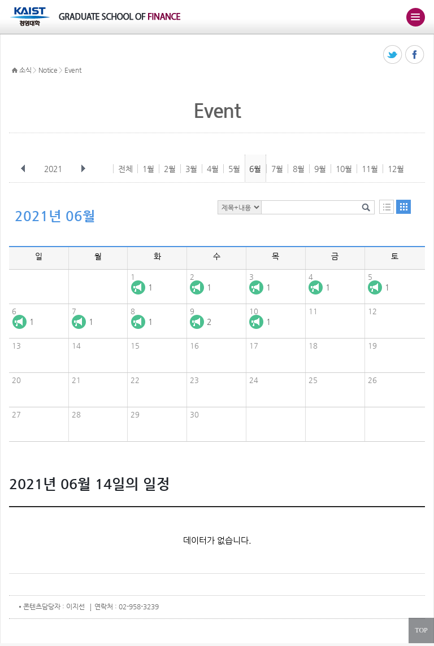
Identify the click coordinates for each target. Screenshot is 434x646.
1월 (148, 168)
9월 (320, 168)
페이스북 (415, 55)
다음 (83, 169)
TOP (421, 630)
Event (72, 70)
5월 (234, 168)
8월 (299, 168)
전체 (125, 168)
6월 (255, 168)
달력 (403, 207)
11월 (370, 168)
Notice (48, 70)
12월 (396, 168)
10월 (344, 168)
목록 (386, 207)
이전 (23, 169)
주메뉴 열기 (415, 17)
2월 (170, 168)
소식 (25, 70)
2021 (54, 168)
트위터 (393, 55)
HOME (15, 70)
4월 (213, 168)
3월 (191, 168)
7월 (277, 168)
